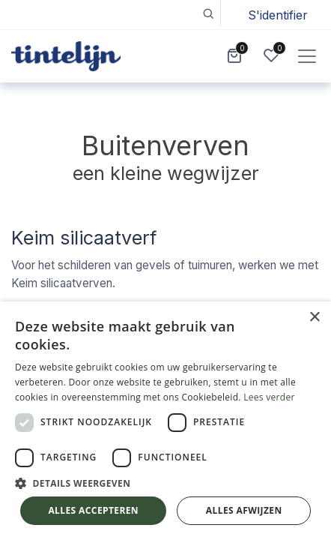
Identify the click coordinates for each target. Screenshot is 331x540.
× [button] (314, 317)
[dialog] (165, 421)
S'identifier (278, 15)
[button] (208, 13)
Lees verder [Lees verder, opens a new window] (269, 397)
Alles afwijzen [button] (244, 510)
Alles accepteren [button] (93, 510)
